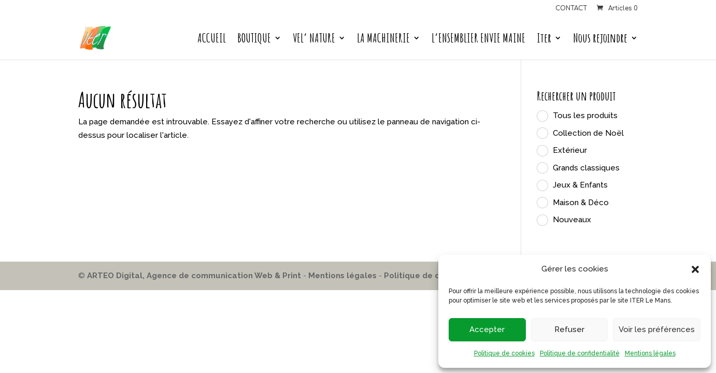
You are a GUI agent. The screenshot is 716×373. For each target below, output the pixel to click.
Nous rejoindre (600, 40)
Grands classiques (586, 168)
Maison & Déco (581, 202)
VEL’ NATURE (314, 40)
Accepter (487, 329)
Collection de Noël (588, 133)
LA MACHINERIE (383, 40)
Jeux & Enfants (580, 185)
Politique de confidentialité (580, 353)
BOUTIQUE (254, 40)
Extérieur (570, 150)
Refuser (569, 329)
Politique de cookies (504, 353)
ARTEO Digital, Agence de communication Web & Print (194, 275)
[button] (695, 269)
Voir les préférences (657, 329)
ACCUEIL (211, 40)
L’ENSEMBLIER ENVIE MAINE (478, 40)
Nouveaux (572, 219)
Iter (544, 40)
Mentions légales (650, 353)
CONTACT (571, 8)
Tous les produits (585, 115)
